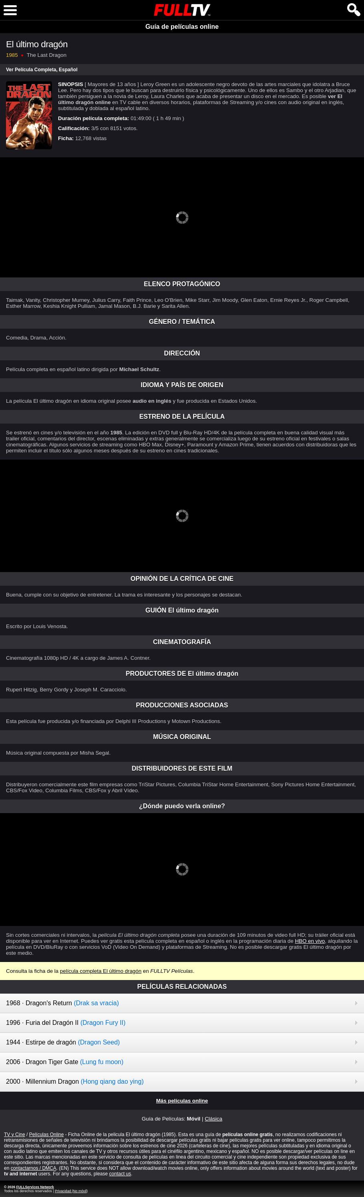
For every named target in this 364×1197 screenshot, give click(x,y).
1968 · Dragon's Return (62, 1003)
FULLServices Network (35, 1187)
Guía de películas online (181, 26)
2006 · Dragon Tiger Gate (65, 1061)
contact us (120, 1174)
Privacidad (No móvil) (71, 1191)
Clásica (213, 1119)
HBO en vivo (310, 941)
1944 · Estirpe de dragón (63, 1042)
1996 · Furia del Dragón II (66, 1022)
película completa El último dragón (101, 971)
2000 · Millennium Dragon (75, 1081)
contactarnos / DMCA (33, 1168)
